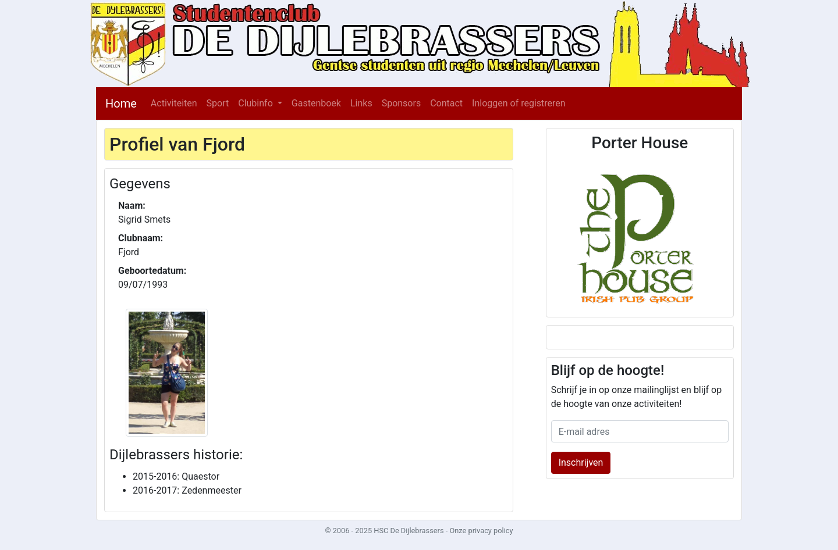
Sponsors (401, 103)
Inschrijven (581, 462)
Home (121, 103)
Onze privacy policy (481, 530)
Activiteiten (174, 103)
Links (361, 103)
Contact (446, 103)
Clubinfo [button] (256, 103)
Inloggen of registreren (519, 103)
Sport (218, 103)
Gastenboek (316, 103)
